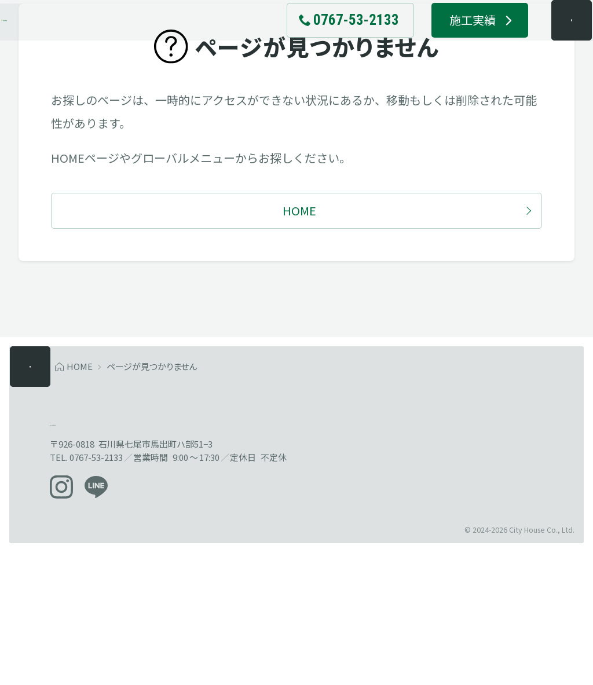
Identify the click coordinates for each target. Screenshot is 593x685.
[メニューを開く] (549, 40)
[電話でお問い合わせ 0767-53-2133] (327, 40)
